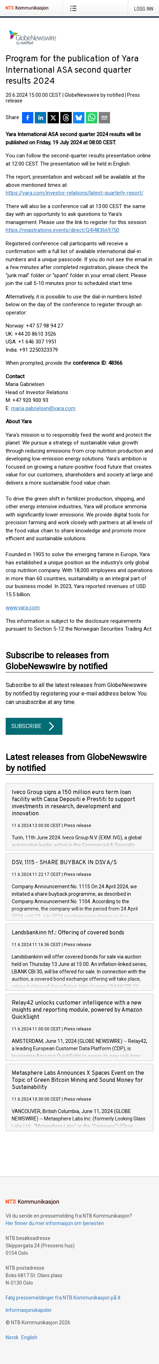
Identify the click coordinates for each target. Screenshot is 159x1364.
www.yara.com (23, 607)
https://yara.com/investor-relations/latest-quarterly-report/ (74, 193)
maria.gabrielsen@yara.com (43, 408)
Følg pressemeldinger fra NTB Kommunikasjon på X (63, 1298)
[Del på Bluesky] (78, 118)
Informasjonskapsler (29, 1310)
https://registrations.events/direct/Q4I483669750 (62, 230)
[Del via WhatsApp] (91, 118)
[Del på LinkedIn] (40, 118)
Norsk (12, 1337)
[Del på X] (53, 118)
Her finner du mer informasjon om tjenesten (55, 1223)
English (29, 1337)
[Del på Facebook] (27, 118)
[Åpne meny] (74, 8)
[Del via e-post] (104, 118)
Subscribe (34, 726)
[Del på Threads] (66, 118)
